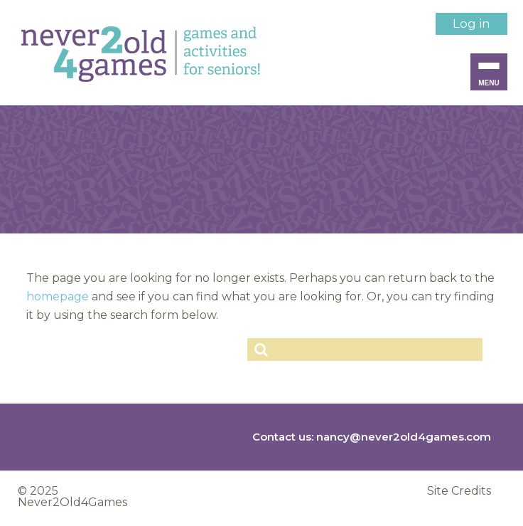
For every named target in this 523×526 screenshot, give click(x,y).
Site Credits (459, 491)
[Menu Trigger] (488, 71)
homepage (57, 296)
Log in (471, 23)
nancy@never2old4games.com (403, 436)
